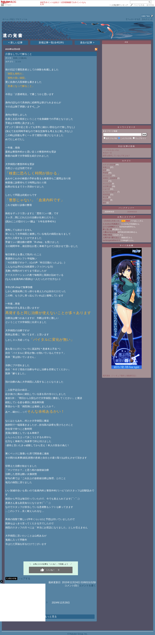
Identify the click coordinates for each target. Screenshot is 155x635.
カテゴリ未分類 (109, 165)
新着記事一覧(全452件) (51, 42)
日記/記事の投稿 (126, 146)
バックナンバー (127, 208)
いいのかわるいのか (111, 150)
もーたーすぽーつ (110, 192)
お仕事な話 (107, 186)
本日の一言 (107, 153)
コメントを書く (87, 585)
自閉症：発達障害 (110, 178)
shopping (106, 200)
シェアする (24, 578)
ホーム (5, 19)
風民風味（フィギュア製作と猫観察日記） (120, 376)
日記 (12, 19)
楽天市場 (150, 5)
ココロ (18, 61)
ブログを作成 (138, 5)
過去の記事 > (87, 42)
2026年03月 (132, 212)
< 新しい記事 (15, 42)
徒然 (104, 170)
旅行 (104, 203)
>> (118, 5)
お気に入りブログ (126, 217)
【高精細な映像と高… (112, 221)
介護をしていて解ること (18, 54)
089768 (146, 16)
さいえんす (107, 175)
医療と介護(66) (20, 58)
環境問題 (106, 194)
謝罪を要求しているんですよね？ (116, 156)
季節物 (105, 173)
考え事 (105, 197)
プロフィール (21, 19)
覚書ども (106, 167)
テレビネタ (107, 184)
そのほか (8, 5)
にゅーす (106, 189)
